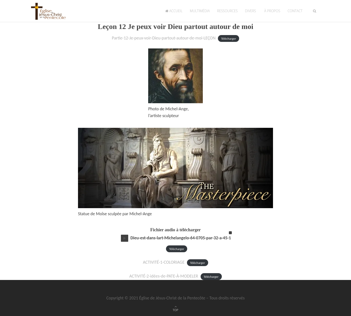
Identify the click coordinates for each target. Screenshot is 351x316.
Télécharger (228, 38)
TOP (175, 310)
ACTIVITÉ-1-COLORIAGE (164, 262)
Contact (295, 11)
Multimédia (200, 11)
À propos (271, 11)
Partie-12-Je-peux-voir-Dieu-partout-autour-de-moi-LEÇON (164, 38)
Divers (250, 11)
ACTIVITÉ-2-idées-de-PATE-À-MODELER (163, 276)
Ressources (227, 11)
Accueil (174, 11)
